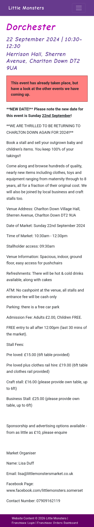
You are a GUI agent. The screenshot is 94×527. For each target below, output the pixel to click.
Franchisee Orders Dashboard (57, 523)
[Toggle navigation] (78, 8)
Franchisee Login (23, 523)
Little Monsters (26, 8)
